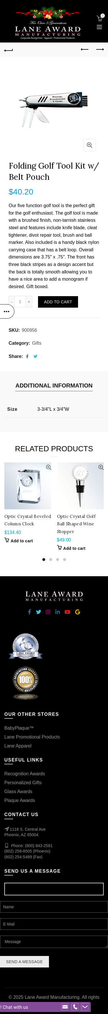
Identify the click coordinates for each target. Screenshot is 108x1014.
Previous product (85, 49)
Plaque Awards (19, 800)
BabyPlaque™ (19, 728)
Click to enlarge (89, 145)
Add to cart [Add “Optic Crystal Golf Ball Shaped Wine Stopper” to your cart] (74, 548)
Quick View (46, 467)
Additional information (53, 385)
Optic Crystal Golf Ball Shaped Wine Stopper (76, 524)
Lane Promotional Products (32, 737)
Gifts (36, 343)
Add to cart (58, 302)
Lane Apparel (17, 745)
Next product (99, 49)
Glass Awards (18, 791)
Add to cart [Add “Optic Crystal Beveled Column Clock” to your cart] (22, 541)
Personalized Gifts (23, 782)
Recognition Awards (24, 773)
